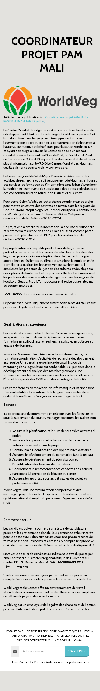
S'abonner (77, 651)
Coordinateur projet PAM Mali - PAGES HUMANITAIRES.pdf (46, 119)
